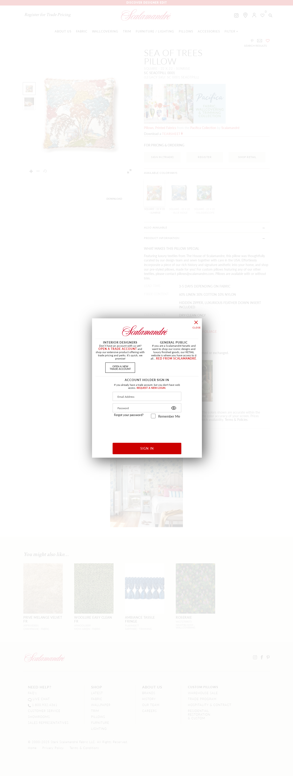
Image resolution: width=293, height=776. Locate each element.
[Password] (147, 407)
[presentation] (147, 429)
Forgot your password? (129, 415)
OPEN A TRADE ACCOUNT (117, 349)
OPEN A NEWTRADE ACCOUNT (120, 367)
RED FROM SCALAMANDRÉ (176, 358)
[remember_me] (153, 416)
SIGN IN (147, 448)
